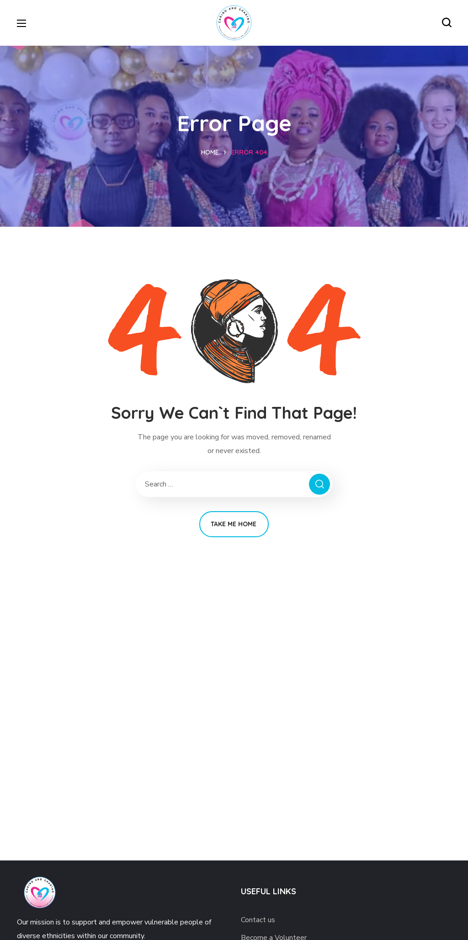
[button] (446, 23)
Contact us (258, 920)
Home (210, 152)
